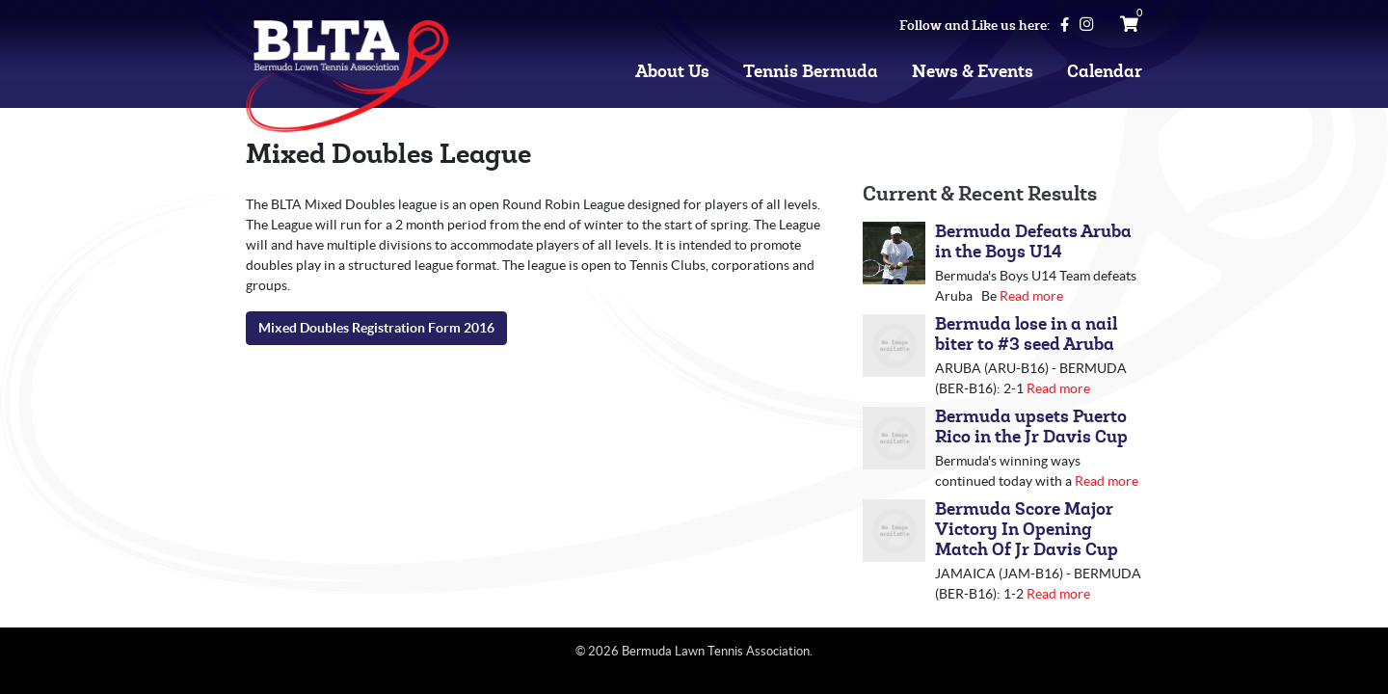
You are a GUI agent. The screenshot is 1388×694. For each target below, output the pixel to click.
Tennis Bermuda (810, 72)
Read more (1031, 296)
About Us (672, 72)
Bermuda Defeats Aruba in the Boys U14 (1033, 242)
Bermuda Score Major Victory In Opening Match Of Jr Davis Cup (1026, 529)
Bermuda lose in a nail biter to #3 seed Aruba (1026, 334)
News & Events (972, 72)
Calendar (1104, 72)
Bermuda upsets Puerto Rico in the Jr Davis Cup (1031, 427)
